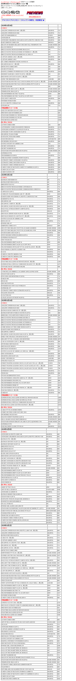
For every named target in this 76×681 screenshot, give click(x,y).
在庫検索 (8, 15)
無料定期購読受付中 (35, 17)
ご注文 (3, 15)
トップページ (5, 2)
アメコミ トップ (15, 2)
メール (13, 15)
